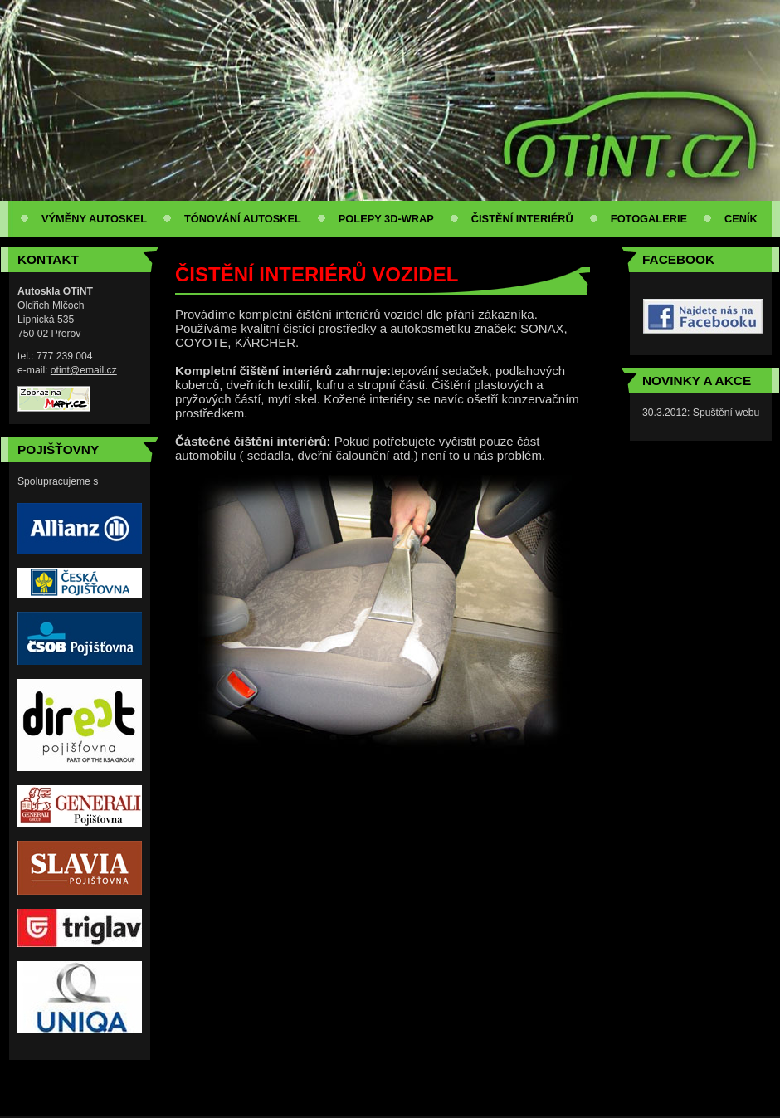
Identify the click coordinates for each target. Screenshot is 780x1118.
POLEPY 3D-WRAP (386, 218)
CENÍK (741, 218)
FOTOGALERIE (649, 218)
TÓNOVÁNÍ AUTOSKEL (242, 218)
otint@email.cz (84, 370)
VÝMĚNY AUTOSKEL (94, 218)
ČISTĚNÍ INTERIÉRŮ (522, 218)
